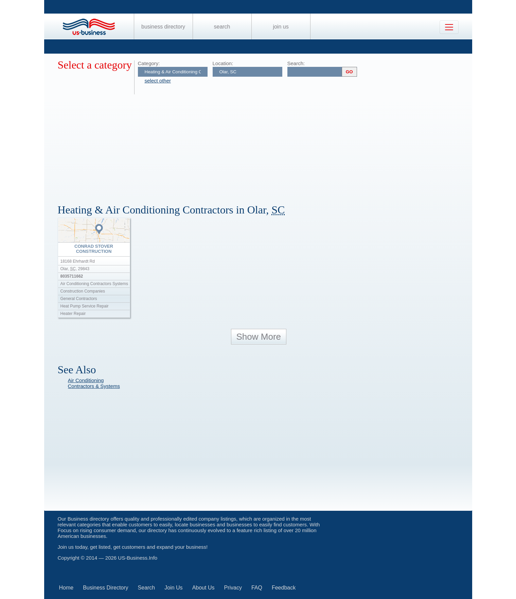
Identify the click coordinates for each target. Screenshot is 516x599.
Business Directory (163, 27)
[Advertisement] (261, 145)
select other (158, 80)
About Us (203, 588)
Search (222, 27)
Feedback (284, 588)
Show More (258, 337)
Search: (296, 63)
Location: (223, 63)
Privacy (233, 588)
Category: (149, 63)
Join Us (280, 27)
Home (66, 588)
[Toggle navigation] (449, 27)
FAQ (256, 588)
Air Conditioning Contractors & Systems (94, 383)
